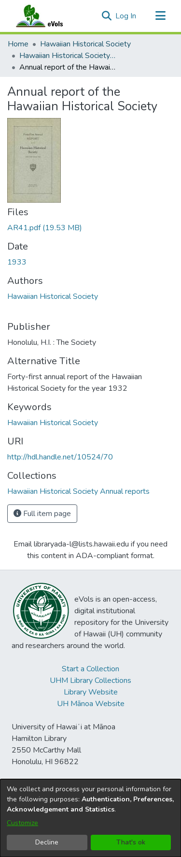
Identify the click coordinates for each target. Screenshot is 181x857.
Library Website (91, 692)
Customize (22, 822)
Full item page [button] (42, 513)
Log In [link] (126, 16)
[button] (106, 16)
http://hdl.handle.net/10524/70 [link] (60, 457)
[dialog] (90, 818)
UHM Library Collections (90, 680)
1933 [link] (17, 262)
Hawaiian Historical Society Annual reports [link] (67, 55)
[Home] (48, 16)
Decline (46, 842)
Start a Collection (90, 669)
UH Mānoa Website (91, 703)
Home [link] (18, 44)
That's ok (130, 842)
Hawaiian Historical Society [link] (85, 44)
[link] (44, 227)
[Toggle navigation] (160, 16)
